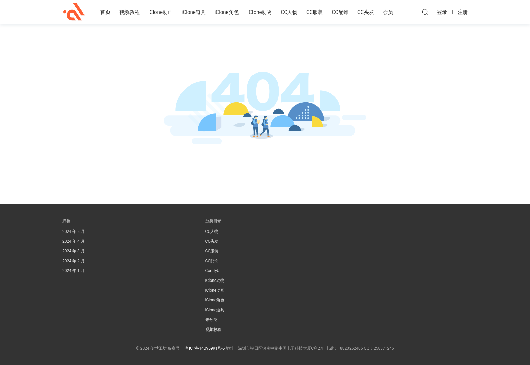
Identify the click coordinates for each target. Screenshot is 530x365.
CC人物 (289, 12)
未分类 (211, 319)
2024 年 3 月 (73, 251)
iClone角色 (227, 12)
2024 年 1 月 (73, 270)
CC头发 (365, 12)
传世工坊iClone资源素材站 (74, 12)
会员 (388, 12)
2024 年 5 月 (73, 231)
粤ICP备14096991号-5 (205, 348)
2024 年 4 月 (73, 241)
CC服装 (314, 12)
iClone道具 (194, 12)
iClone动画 (160, 12)
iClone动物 (260, 12)
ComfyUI (213, 270)
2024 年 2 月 (73, 261)
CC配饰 (340, 12)
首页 (105, 12)
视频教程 (129, 12)
